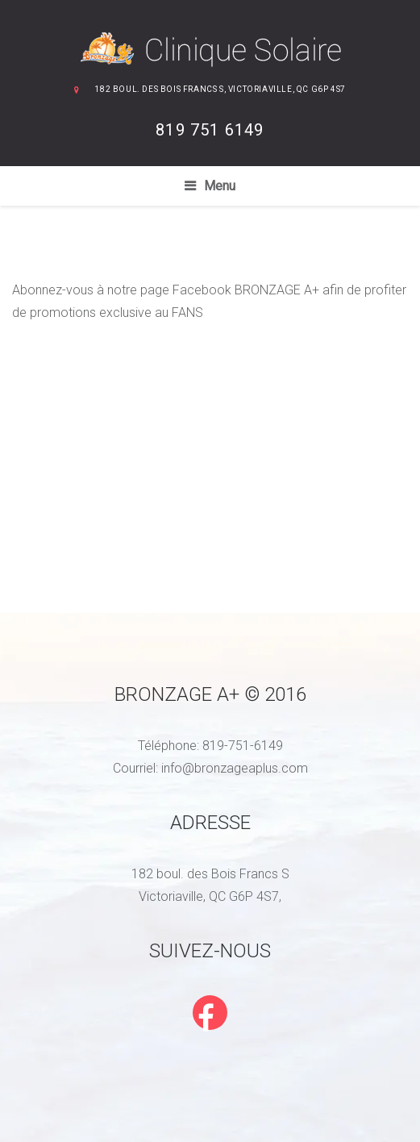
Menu (219, 186)
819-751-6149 (242, 745)
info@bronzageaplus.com (234, 768)
